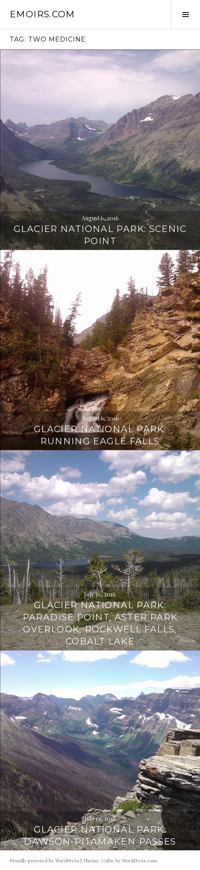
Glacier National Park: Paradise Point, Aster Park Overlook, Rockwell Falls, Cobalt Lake (100, 623)
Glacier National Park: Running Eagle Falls (100, 435)
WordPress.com (139, 860)
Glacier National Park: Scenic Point (100, 235)
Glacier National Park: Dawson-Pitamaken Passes (100, 835)
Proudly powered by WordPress (44, 860)
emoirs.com (42, 14)
